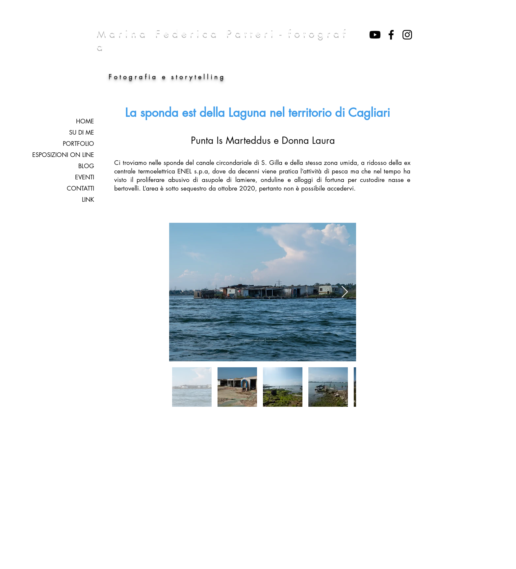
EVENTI (84, 177)
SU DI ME (81, 132)
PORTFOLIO (78, 143)
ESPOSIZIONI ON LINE (63, 155)
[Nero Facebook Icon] (391, 34)
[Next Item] (344, 292)
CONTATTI (80, 188)
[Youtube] (375, 34)
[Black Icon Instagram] (407, 34)
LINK (88, 199)
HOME (85, 121)
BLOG (86, 166)
